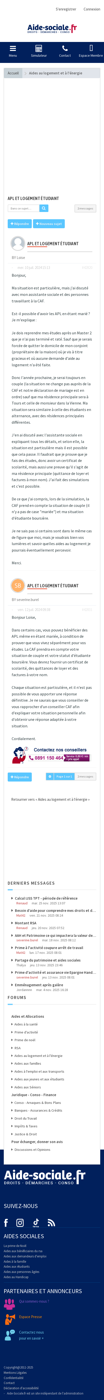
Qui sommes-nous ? (34, 1301)
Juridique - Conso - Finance (33, 1094)
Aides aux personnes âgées (21, 1272)
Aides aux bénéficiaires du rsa (23, 1251)
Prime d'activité (26, 1032)
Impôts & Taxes (25, 1126)
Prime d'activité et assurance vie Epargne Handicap (55, 972)
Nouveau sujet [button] (49, 223)
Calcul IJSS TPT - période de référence (45, 898)
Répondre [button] (20, 223)
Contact (9, 1383)
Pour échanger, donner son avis (37, 1141)
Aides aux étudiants (17, 1266)
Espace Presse (30, 1316)
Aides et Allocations (27, 1016)
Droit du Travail (25, 1118)
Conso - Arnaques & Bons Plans (37, 1102)
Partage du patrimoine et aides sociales (47, 960)
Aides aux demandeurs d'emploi (25, 1256)
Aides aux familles (27, 1063)
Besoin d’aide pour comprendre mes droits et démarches (55, 910)
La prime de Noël (15, 1246)
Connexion (92, 9)
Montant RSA (25, 923)
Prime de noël (24, 1040)
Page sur (64, 776)
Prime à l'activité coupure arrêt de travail (48, 947)
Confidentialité (13, 1378)
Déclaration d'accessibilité (21, 1388)
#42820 (87, 267)
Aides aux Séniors (27, 1087)
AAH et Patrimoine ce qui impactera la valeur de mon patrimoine (55, 935)
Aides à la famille (15, 1261)
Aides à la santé (26, 1024)
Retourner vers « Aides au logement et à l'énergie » (49, 799)
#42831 (87, 609)
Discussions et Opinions (32, 1149)
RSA (17, 1048)
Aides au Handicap (16, 1277)
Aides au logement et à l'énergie (38, 1055)
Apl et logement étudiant (33, 198)
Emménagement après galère (38, 985)
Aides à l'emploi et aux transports (39, 1071)
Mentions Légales (15, 1373)
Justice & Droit (25, 1134)
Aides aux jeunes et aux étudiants (39, 1079)
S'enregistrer (66, 9)
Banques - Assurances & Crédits (38, 1110)
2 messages (85, 208)
